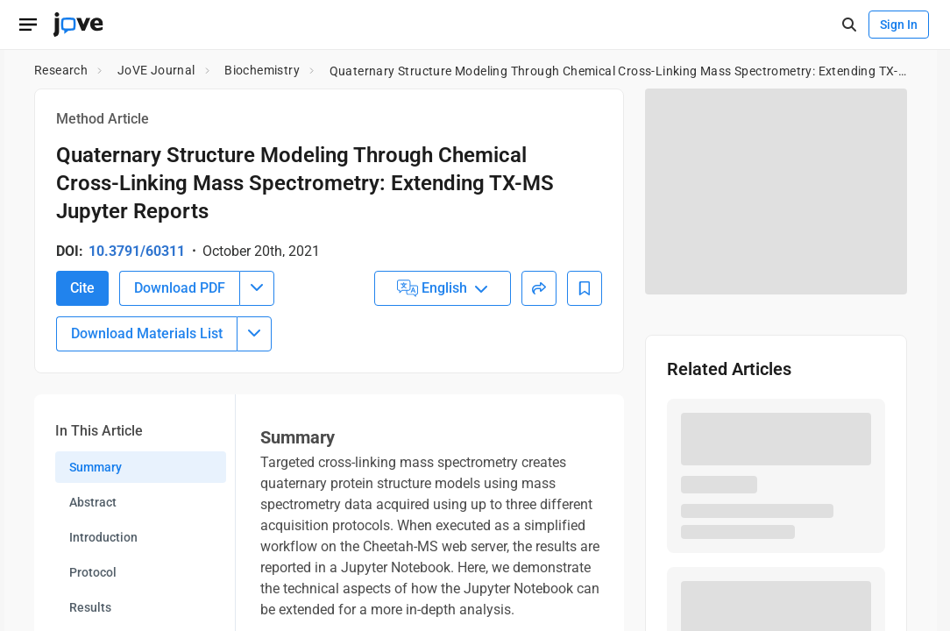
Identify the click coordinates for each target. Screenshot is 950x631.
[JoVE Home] (78, 24)
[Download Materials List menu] (254, 454)
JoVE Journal (156, 70)
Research (61, 70)
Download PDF (179, 409)
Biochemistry (262, 70)
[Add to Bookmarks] (584, 409)
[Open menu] (28, 25)
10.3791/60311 (137, 251)
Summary (95, 588)
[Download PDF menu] (256, 409)
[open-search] (848, 25)
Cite (82, 409)
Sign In (899, 25)
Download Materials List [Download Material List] (147, 454)
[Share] (539, 409)
